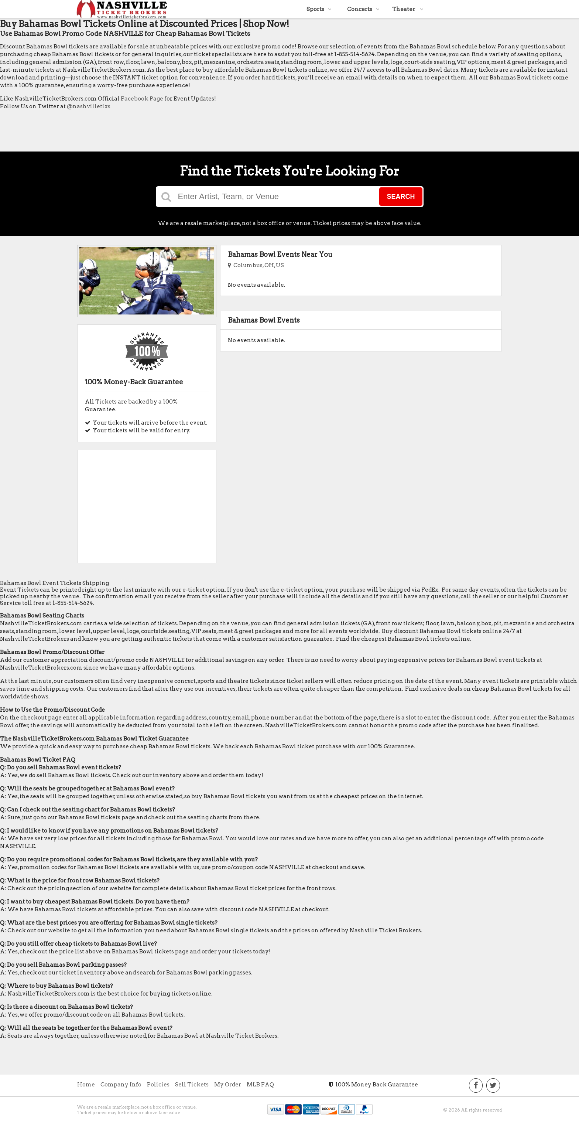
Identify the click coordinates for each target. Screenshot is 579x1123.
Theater (408, 9)
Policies (158, 1084)
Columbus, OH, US (256, 265)
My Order (227, 1084)
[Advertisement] (134, 132)
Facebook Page (142, 98)
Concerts (363, 9)
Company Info (120, 1084)
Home (86, 1084)
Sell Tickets (192, 1084)
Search (401, 196)
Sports (319, 9)
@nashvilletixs (88, 106)
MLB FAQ (260, 1084)
